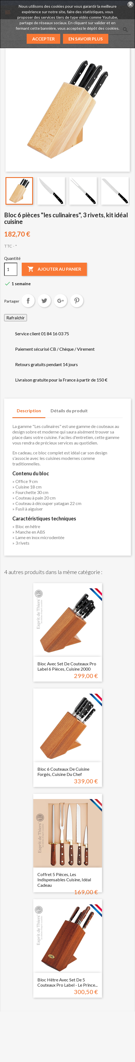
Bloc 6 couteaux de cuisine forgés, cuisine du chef (63, 771)
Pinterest (76, 300)
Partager (28, 300)
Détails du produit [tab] (69, 410)
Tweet (44, 300)
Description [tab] (29, 410)
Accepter (43, 38)
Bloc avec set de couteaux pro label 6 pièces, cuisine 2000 (66, 666)
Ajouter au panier (54, 269)
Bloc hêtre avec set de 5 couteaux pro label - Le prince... (67, 982)
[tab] (97, 408)
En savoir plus (85, 38)
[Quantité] (10, 269)
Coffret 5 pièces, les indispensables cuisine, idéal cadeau (64, 880)
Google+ (60, 300)
